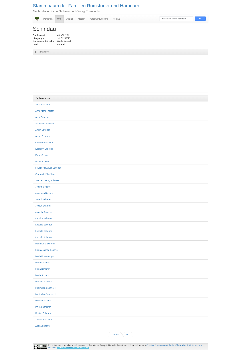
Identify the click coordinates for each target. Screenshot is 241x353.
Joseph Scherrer (43, 199)
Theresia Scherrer (44, 319)
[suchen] (176, 18)
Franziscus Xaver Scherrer (48, 168)
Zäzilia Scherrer (42, 326)
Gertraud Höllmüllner (45, 174)
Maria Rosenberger (44, 256)
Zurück (115, 334)
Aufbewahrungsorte (99, 19)
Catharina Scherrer (44, 142)
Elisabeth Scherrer (44, 149)
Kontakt (116, 19)
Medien (81, 19)
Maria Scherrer (42, 262)
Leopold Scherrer (43, 224)
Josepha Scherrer (43, 212)
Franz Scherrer (42, 155)
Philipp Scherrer (43, 307)
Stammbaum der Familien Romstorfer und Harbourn (86, 5)
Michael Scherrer (43, 300)
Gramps (70, 348)
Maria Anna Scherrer (45, 243)
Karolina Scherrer (43, 218)
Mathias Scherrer (43, 281)
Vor (128, 334)
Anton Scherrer (42, 130)
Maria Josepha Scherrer (46, 250)
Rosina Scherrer (43, 313)
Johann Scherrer (43, 187)
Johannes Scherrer (44, 193)
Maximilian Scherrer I (45, 288)
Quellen (69, 19)
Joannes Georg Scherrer (47, 180)
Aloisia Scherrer (43, 104)
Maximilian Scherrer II (45, 294)
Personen (48, 19)
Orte (59, 19)
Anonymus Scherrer (44, 123)
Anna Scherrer (42, 117)
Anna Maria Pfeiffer (44, 111)
